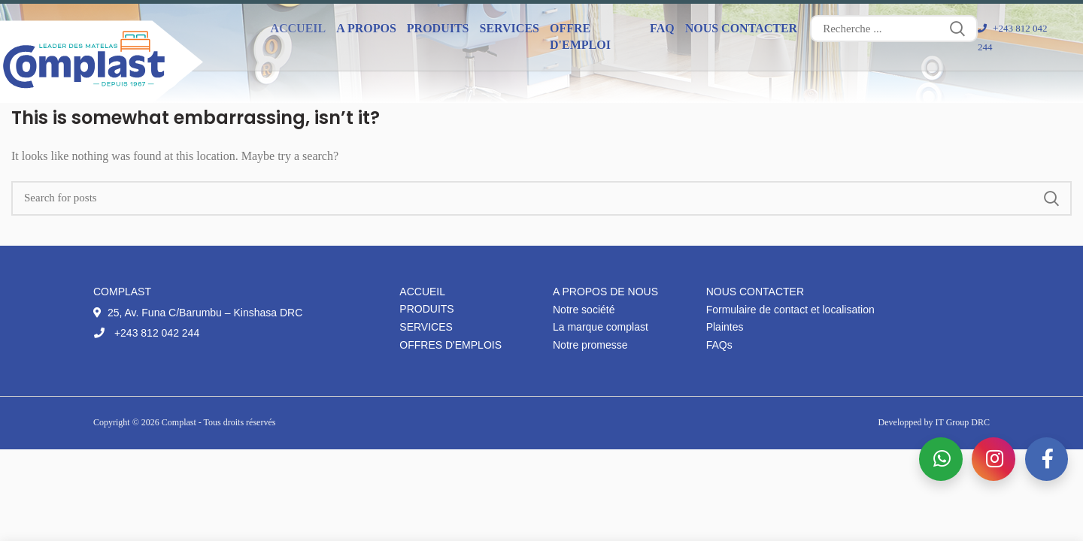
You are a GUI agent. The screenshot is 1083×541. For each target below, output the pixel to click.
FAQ (662, 28)
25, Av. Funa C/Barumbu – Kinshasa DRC (197, 313)
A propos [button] (366, 28)
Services (426, 327)
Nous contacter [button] (741, 28)
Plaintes (725, 327)
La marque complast (600, 327)
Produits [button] (438, 28)
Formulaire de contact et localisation (790, 310)
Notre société (583, 310)
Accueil (298, 28)
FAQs (719, 345)
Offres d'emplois (450, 345)
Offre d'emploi (580, 36)
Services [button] (509, 28)
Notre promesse (590, 345)
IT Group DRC (963, 422)
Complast (180, 422)
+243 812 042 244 (146, 333)
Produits (426, 309)
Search (957, 28)
